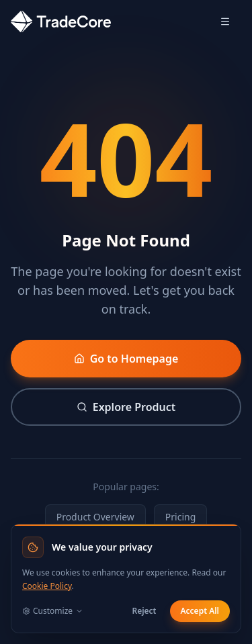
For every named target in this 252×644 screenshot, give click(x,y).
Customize (52, 611)
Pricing (180, 516)
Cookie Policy (47, 586)
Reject (144, 610)
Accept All (200, 610)
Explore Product (126, 407)
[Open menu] (225, 21)
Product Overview (95, 516)
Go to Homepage (126, 358)
